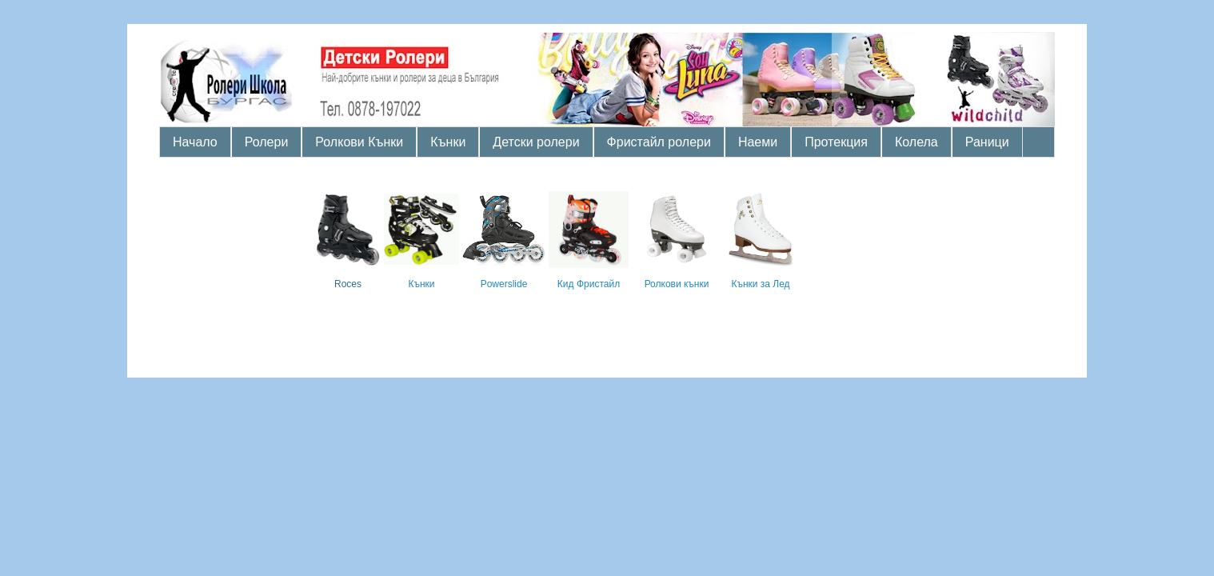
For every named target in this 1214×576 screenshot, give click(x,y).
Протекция (836, 142)
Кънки (447, 142)
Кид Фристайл (588, 284)
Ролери (267, 142)
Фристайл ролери (659, 142)
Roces (347, 284)
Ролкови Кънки (359, 142)
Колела (916, 142)
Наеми (757, 142)
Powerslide (504, 284)
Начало (195, 142)
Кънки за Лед (760, 284)
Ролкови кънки (677, 284)
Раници (987, 142)
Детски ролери (536, 142)
